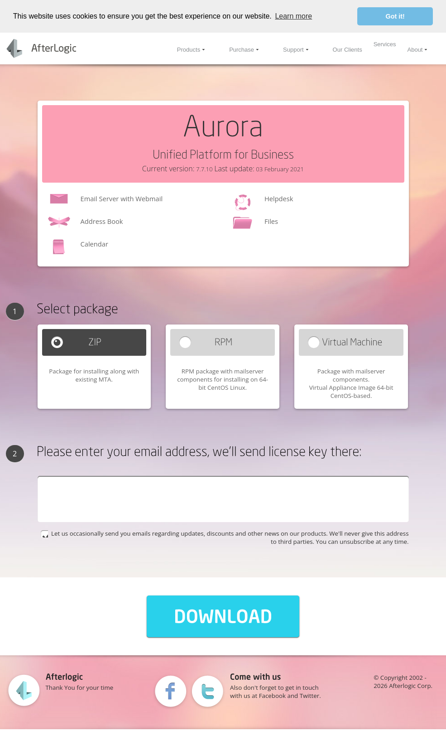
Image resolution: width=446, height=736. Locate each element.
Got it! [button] (395, 16)
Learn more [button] (293, 16)
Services (385, 44)
